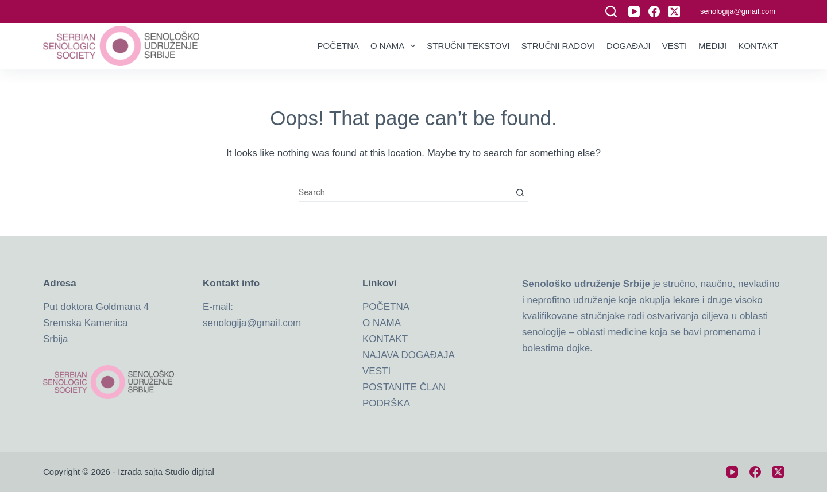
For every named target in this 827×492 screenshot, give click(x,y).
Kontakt (758, 46)
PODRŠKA (386, 403)
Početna (339, 46)
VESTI (376, 371)
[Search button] (519, 193)
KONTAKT (385, 339)
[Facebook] (654, 11)
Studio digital (189, 471)
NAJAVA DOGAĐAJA (408, 355)
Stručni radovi (558, 46)
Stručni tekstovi (468, 46)
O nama (395, 46)
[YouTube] (634, 11)
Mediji (712, 46)
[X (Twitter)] (674, 11)
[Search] (611, 11)
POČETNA (385, 306)
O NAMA (381, 322)
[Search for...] (405, 193)
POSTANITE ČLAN (404, 387)
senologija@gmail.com (737, 11)
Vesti (674, 46)
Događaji (628, 46)
